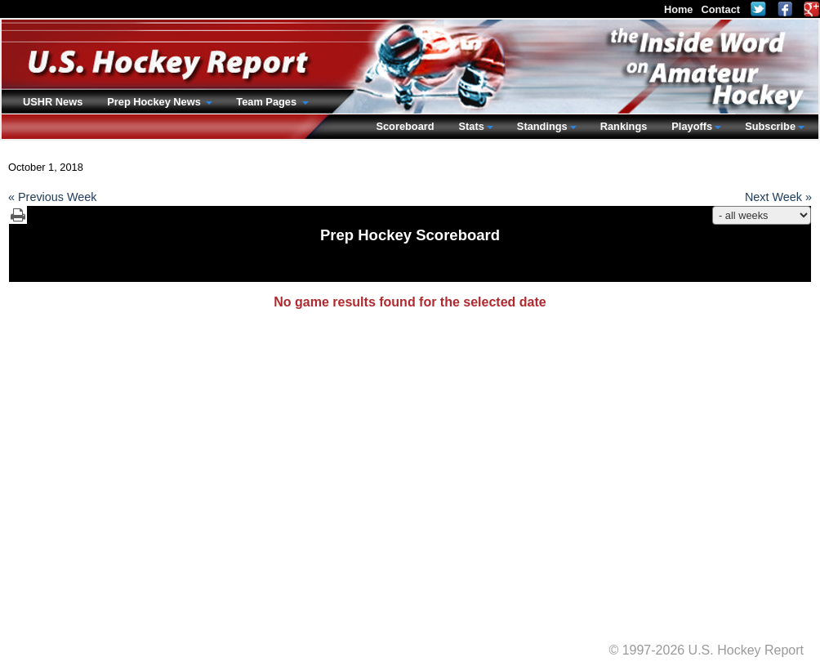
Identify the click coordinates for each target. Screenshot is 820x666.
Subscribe (770, 126)
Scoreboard (405, 126)
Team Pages (267, 102)
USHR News (52, 102)
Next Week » (778, 196)
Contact (720, 9)
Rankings (624, 126)
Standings (542, 126)
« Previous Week (52, 196)
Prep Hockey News (155, 102)
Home (678, 9)
